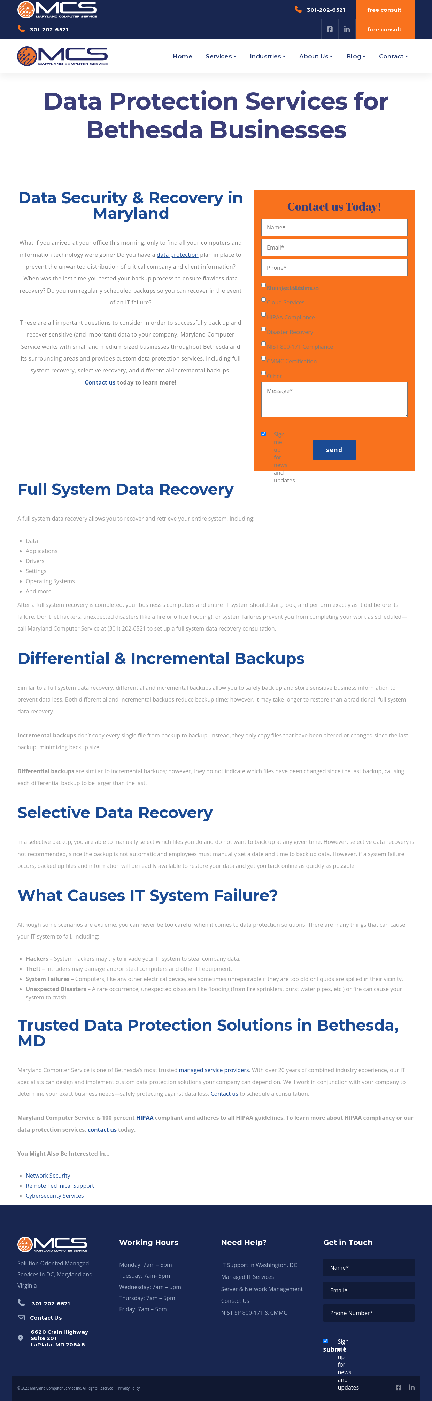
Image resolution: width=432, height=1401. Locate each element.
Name (276, 227)
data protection (178, 255)
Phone (277, 267)
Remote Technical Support (60, 1185)
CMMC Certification (292, 361)
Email (275, 247)
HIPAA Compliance (291, 317)
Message (280, 391)
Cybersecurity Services (55, 1196)
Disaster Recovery (290, 332)
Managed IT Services (293, 288)
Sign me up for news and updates (270, 457)
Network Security (48, 1175)
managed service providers (214, 1070)
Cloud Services (285, 302)
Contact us (224, 1094)
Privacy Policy (129, 1388)
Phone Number (351, 1313)
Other (274, 376)
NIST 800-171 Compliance (300, 346)
